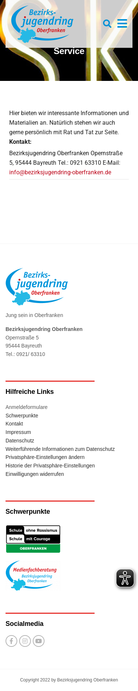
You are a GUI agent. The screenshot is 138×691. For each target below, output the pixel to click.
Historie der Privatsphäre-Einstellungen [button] (50, 466)
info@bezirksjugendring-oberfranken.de (60, 172)
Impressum (18, 432)
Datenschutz (20, 441)
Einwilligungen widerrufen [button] (35, 474)
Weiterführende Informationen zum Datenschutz (60, 449)
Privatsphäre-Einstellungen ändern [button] (45, 457)
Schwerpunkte (22, 415)
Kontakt (14, 424)
